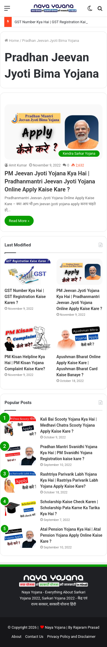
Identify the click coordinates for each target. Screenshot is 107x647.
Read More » (19, 221)
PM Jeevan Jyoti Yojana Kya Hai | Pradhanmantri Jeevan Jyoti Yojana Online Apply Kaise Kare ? (50, 181)
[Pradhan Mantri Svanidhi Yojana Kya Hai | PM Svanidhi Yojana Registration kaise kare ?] (20, 454)
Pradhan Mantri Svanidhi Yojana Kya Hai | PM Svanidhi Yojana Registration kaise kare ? (68, 452)
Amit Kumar (18, 165)
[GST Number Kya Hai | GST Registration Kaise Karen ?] (28, 272)
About (16, 636)
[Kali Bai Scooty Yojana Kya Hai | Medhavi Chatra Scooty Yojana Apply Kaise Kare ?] (20, 427)
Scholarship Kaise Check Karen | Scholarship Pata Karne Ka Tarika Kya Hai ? (70, 507)
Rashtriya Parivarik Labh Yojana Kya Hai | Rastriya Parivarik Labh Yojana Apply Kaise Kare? (69, 480)
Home (12, 40)
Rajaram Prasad (86, 627)
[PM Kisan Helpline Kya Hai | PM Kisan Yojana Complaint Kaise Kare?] (28, 338)
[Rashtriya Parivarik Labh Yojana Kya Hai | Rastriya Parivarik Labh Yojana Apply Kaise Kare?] (20, 482)
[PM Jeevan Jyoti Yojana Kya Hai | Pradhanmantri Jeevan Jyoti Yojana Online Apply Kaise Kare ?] (53, 132)
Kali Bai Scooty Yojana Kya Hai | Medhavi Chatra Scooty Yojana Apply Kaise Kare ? (68, 425)
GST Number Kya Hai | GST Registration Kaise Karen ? (59, 22)
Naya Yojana (55, 627)
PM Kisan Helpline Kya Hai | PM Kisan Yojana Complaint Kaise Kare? (25, 362)
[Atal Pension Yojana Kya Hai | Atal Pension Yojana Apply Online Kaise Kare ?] (20, 537)
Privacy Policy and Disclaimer (71, 636)
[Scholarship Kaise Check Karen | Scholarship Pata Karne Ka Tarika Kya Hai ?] (20, 509)
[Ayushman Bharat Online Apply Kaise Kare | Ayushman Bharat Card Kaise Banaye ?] (79, 338)
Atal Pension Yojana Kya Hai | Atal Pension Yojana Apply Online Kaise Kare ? (71, 535)
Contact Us (34, 636)
